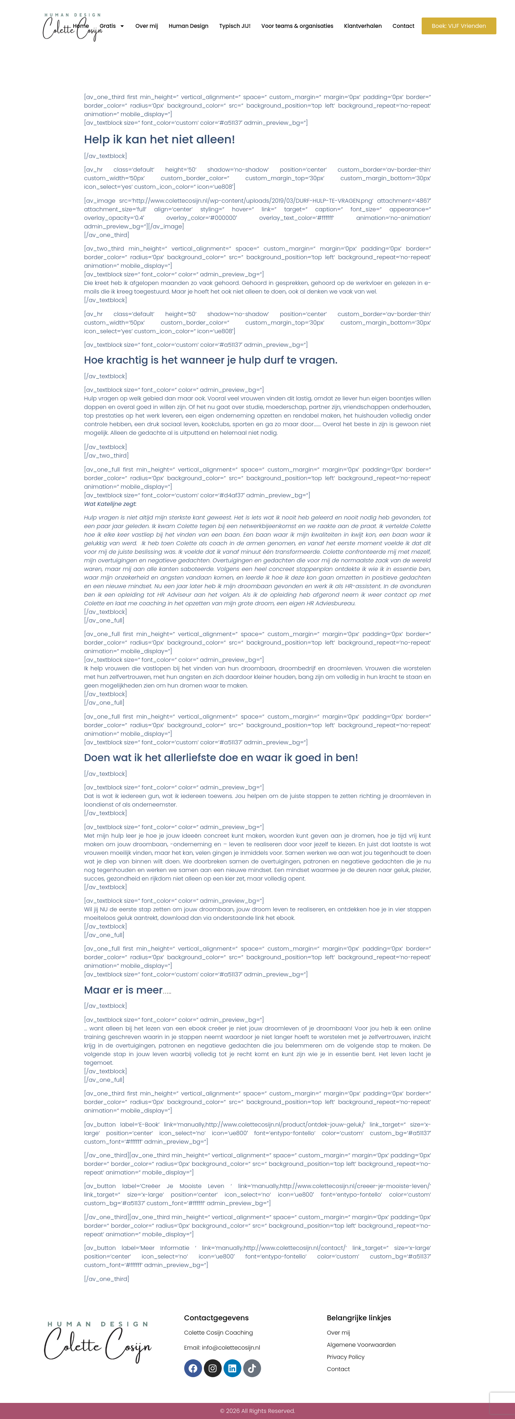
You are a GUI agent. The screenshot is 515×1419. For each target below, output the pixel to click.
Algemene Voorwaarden (361, 1345)
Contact (402, 26)
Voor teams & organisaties (297, 26)
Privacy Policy (346, 1357)
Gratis (111, 26)
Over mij (146, 26)
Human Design (187, 26)
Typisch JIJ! (234, 26)
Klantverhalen (362, 26)
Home (80, 26)
